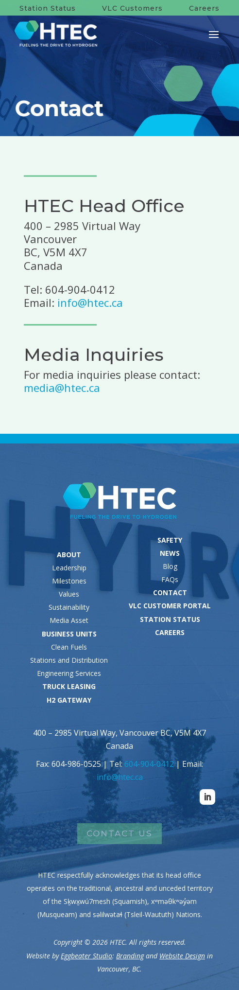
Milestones (69, 580)
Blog (170, 566)
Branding (130, 955)
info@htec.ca (90, 302)
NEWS (170, 553)
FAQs (169, 579)
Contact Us (119, 833)
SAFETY (169, 540)
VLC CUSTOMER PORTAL (170, 605)
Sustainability (69, 607)
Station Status (47, 8)
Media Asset (69, 620)
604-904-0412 (149, 764)
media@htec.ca (62, 387)
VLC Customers (132, 8)
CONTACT (170, 592)
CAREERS (170, 632)
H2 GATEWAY (69, 700)
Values (69, 594)
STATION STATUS (170, 619)
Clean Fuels (69, 647)
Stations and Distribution (69, 660)
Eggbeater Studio (86, 955)
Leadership (69, 567)
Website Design (182, 955)
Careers (204, 8)
